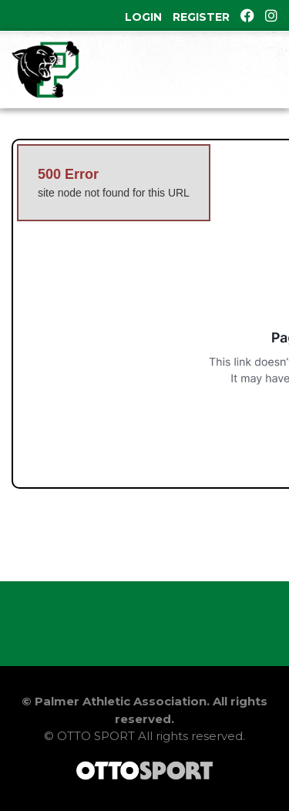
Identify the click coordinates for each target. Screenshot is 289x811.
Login (143, 17)
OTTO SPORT (96, 736)
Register (201, 17)
